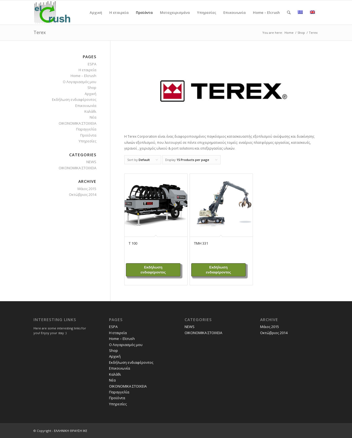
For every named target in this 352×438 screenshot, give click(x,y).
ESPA (92, 64)
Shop (301, 32)
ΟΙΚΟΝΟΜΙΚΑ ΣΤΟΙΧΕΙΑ (77, 123)
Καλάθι (90, 111)
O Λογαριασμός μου (79, 81)
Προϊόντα (88, 135)
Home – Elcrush (83, 75)
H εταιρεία (87, 69)
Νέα (93, 117)
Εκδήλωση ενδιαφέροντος (153, 269)
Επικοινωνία (85, 105)
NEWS (91, 161)
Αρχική (90, 93)
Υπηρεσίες (87, 141)
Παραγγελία (86, 129)
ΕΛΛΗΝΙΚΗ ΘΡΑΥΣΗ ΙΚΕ (70, 431)
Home (289, 32)
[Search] (288, 12)
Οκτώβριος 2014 (82, 194)
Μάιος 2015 (86, 188)
